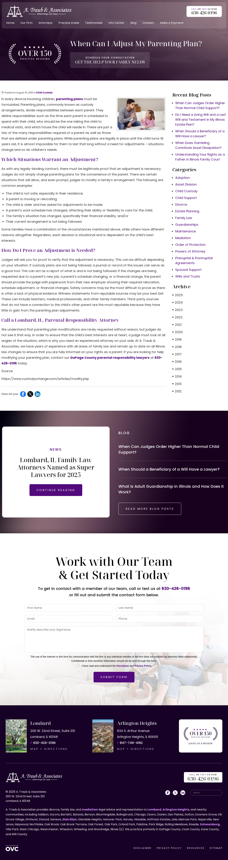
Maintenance (185, 231)
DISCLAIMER (142, 848)
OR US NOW (203, 777)
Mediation (183, 238)
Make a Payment (172, 23)
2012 (177, 391)
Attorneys (45, 23)
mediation (90, 809)
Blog (133, 23)
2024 (177, 302)
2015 (177, 369)
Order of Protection (190, 244)
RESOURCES (195, 848)
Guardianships (186, 224)
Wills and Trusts (187, 276)
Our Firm (26, 23)
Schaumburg (210, 824)
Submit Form (114, 677)
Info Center (116, 23)
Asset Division (186, 184)
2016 (177, 361)
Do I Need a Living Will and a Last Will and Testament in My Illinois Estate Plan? (200, 119)
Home (10, 23)
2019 (177, 339)
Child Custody (44, 92)
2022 (177, 317)
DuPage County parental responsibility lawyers (109, 357)
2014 (177, 376)
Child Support (186, 198)
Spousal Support (188, 269)
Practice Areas (68, 23)
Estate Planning (187, 211)
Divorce (181, 204)
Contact (148, 23)
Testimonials (94, 23)
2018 (177, 347)
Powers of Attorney (190, 251)
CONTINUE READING (56, 490)
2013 (177, 384)
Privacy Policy (142, 665)
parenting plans (69, 99)
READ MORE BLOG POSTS (150, 509)
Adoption (182, 177)
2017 (177, 354)
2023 (177, 310)
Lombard (154, 809)
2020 (177, 332)
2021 (177, 324)
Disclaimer (122, 665)
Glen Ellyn (69, 819)
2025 (177, 295)
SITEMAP (216, 848)
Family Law (183, 218)
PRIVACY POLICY (169, 848)
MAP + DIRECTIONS (49, 749)
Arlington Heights (176, 809)
